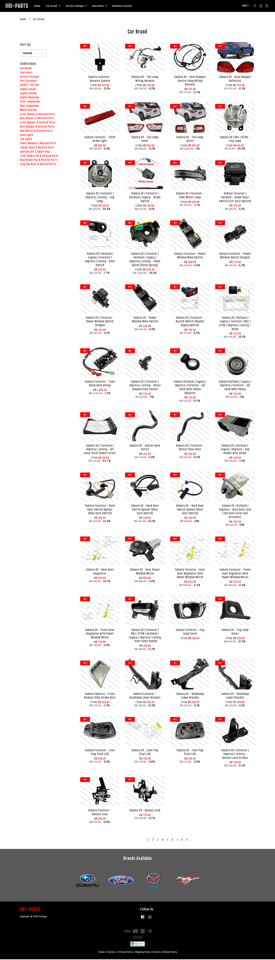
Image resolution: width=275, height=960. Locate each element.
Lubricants (105, 6)
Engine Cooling (28, 94)
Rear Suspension (29, 106)
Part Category (28, 81)
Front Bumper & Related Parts (37, 123)
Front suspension (30, 102)
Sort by (25, 45)
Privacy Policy (125, 953)
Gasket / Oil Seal (29, 85)
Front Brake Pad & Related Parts (39, 156)
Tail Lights (26, 139)
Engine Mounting (29, 98)
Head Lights (26, 135)
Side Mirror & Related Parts (36, 131)
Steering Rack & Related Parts (38, 164)
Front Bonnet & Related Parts (37, 114)
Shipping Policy (143, 953)
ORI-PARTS (19, 6)
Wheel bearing (28, 110)
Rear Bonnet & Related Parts (37, 119)
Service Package (81, 6)
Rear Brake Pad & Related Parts (38, 160)
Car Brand (59, 6)
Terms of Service (107, 953)
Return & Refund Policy (165, 953)
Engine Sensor (28, 89)
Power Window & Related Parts (38, 144)
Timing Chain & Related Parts (37, 148)
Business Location (128, 6)
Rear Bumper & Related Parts (37, 127)
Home (43, 6)
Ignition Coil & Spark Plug (35, 152)
